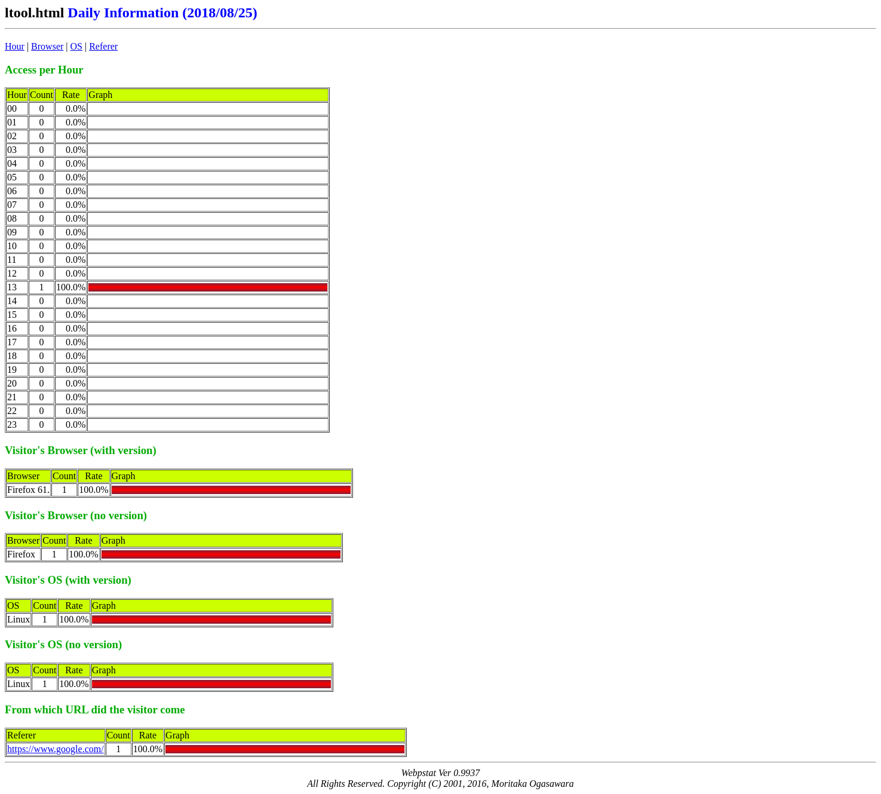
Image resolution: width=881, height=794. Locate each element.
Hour (14, 46)
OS (76, 46)
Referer (103, 46)
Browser (47, 46)
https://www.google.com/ (55, 749)
